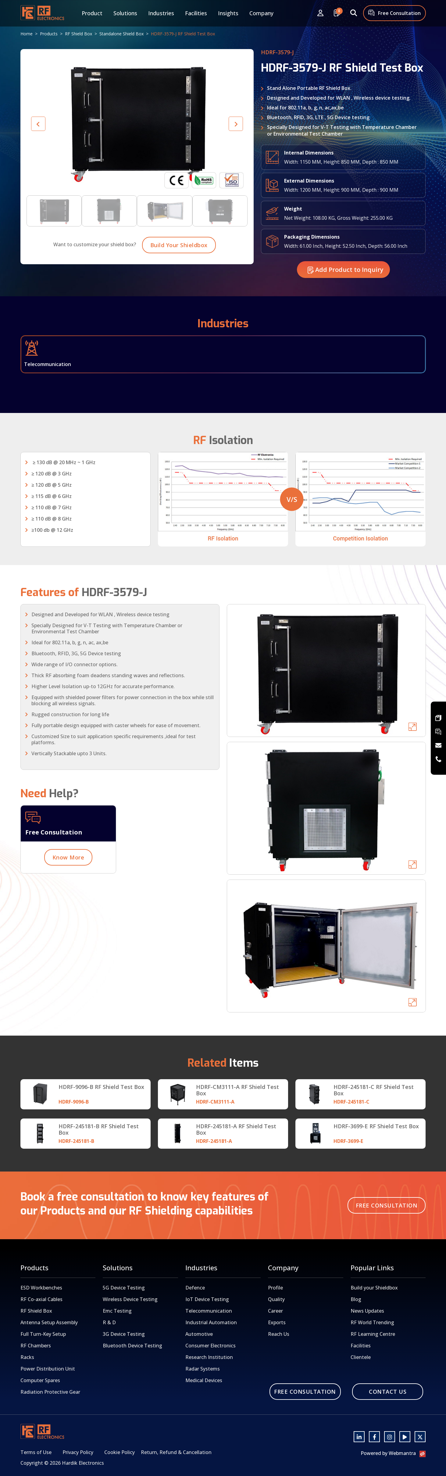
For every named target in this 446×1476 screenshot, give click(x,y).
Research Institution (209, 1357)
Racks (27, 1357)
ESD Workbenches (41, 1287)
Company (261, 13)
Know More (68, 883)
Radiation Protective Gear (50, 1392)
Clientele (361, 1357)
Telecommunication (208, 1310)
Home (26, 34)
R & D (109, 1322)
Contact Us (387, 1391)
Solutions (125, 13)
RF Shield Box (78, 34)
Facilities (196, 13)
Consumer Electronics (210, 1345)
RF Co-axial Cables (41, 1299)
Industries (161, 13)
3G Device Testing (124, 1334)
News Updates (367, 1310)
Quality (276, 1299)
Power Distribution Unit (47, 1368)
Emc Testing (117, 1310)
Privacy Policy (77, 1452)
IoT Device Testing (207, 1299)
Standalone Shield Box (121, 34)
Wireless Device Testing (130, 1299)
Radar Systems (202, 1368)
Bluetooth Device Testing (132, 1345)
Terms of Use (36, 1452)
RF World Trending (372, 1322)
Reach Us (278, 1334)
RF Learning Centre (373, 1334)
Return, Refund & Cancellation (176, 1452)
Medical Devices (203, 1380)
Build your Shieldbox (374, 1287)
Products (49, 34)
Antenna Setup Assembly (49, 1322)
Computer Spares (40, 1380)
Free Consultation (394, 13)
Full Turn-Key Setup (43, 1334)
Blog (356, 1299)
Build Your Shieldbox (179, 271)
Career (275, 1310)
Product (92, 13)
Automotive (199, 1334)
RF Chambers (35, 1345)
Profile (275, 1287)
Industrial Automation (211, 1322)
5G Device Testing (124, 1287)
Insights (228, 13)
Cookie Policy (119, 1452)
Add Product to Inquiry (346, 296)
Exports (277, 1322)
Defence (195, 1287)
